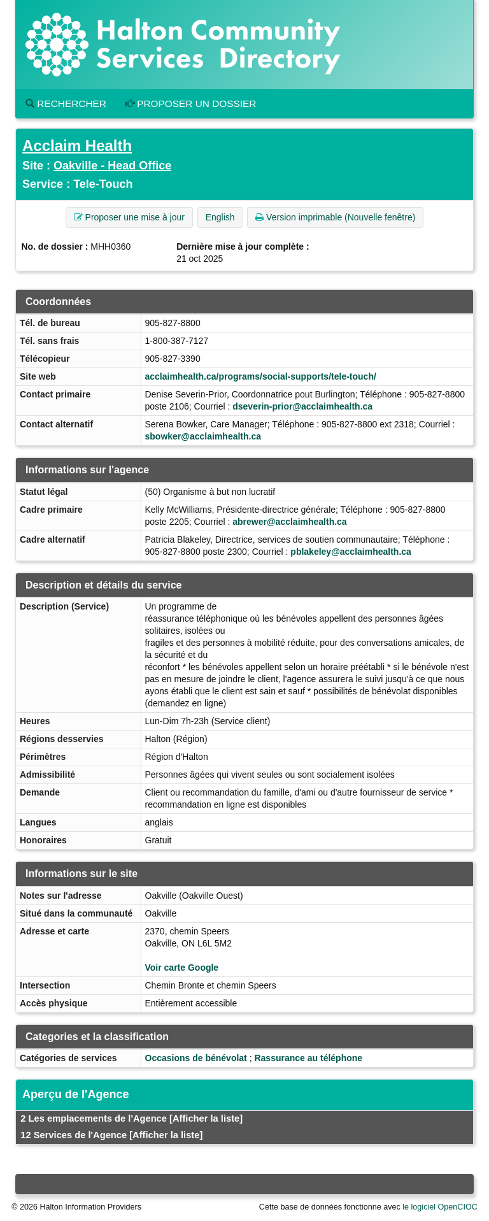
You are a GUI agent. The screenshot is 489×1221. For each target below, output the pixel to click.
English (220, 217)
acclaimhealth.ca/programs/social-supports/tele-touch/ (260, 376)
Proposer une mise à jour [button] (129, 217)
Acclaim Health (77, 145)
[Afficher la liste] (206, 1118)
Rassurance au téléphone (308, 1058)
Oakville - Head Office (112, 165)
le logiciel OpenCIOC (440, 1207)
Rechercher (65, 103)
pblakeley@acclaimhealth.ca (350, 551)
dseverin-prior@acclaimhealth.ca (302, 406)
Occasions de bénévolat (196, 1058)
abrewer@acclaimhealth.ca (289, 522)
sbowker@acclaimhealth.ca (203, 436)
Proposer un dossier (191, 103)
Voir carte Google (182, 967)
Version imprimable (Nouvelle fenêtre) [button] (335, 217)
